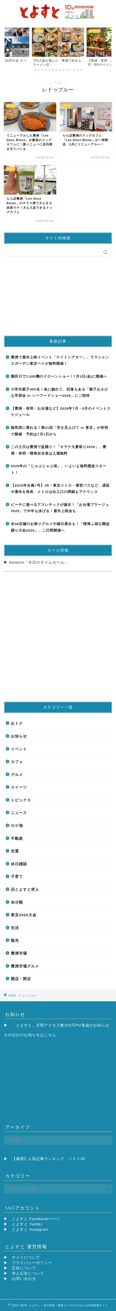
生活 (15, 928)
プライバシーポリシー (32, 1263)
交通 (15, 851)
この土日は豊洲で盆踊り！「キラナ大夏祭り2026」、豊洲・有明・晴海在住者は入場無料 (58, 450)
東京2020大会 (24, 915)
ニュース (19, 812)
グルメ (17, 774)
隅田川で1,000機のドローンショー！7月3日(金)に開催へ (59, 376)
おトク (17, 723)
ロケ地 (17, 825)
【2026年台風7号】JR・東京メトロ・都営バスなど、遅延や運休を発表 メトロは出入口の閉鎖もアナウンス (60, 489)
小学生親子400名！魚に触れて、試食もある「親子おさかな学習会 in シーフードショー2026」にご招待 (59, 392)
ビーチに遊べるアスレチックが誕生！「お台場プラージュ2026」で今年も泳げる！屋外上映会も (60, 508)
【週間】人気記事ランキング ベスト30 (48, 1159)
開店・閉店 (21, 979)
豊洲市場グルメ (25, 966)
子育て (17, 876)
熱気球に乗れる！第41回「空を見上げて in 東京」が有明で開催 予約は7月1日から (59, 431)
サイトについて (26, 1257)
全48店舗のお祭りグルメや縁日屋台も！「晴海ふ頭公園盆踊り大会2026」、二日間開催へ (60, 527)
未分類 (17, 902)
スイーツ (19, 787)
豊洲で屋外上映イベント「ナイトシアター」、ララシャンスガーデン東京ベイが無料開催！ (60, 360)
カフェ (17, 761)
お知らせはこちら (40, 1035)
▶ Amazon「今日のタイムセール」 (36, 562)
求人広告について (28, 1273)
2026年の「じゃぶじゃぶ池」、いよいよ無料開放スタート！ (58, 469)
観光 (15, 940)
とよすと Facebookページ (36, 1219)
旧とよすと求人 (25, 889)
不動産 (17, 838)
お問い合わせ (24, 1278)
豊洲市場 (19, 953)
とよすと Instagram (30, 1229)
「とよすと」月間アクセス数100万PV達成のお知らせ (60, 1025)
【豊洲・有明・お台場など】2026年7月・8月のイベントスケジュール (61, 412)
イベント (19, 749)
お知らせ (19, 736)
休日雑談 (19, 864)
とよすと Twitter (27, 1224)
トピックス (21, 800)
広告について (24, 1268)
